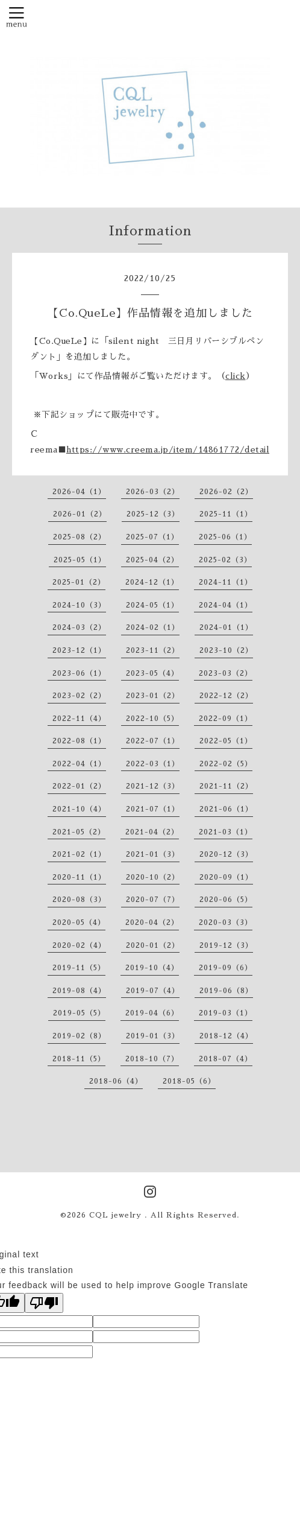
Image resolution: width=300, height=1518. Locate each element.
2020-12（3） (226, 854)
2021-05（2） (78, 832)
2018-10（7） (152, 1058)
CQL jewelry (117, 1215)
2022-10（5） (152, 718)
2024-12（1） (152, 582)
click (235, 376)
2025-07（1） (152, 537)
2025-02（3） (225, 560)
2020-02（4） (79, 945)
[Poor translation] (44, 1303)
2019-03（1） (225, 1013)
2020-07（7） (153, 899)
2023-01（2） (153, 695)
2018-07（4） (225, 1058)
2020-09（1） (226, 877)
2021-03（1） (225, 832)
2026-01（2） (80, 514)
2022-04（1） (79, 763)
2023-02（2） (79, 695)
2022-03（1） (153, 763)
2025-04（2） (152, 560)
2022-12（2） (226, 695)
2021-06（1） (226, 809)
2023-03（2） (225, 673)
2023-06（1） (79, 673)
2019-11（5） (78, 967)
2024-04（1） (225, 605)
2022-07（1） (153, 741)
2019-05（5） (79, 1013)
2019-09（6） (225, 967)
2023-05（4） (152, 673)
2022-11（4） (79, 718)
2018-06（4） (116, 1081)
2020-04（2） (152, 922)
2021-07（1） (153, 809)
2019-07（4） (153, 990)
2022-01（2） (79, 786)
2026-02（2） (226, 491)
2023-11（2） (153, 650)
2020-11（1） (79, 877)
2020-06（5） (225, 899)
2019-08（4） (79, 990)
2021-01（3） (153, 854)
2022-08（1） (79, 741)
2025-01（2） (78, 582)
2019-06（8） (226, 990)
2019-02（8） (79, 1036)
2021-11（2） (226, 786)
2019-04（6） (152, 1013)
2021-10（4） (79, 809)
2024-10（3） (79, 605)
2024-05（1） (152, 605)
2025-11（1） (225, 514)
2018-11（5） (78, 1058)
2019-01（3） (153, 1036)
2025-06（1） (225, 537)
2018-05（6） (189, 1081)
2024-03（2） (79, 627)
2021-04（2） (152, 832)
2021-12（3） (153, 786)
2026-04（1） (79, 491)
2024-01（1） (226, 627)
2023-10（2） (226, 650)
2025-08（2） (79, 537)
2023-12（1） (79, 650)
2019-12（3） (226, 945)
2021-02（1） (79, 854)
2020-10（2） (153, 877)
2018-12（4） (226, 1036)
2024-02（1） (153, 627)
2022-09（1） (225, 718)
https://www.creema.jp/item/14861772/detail (167, 449)
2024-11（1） (225, 582)
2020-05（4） (78, 922)
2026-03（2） (153, 491)
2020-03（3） (225, 922)
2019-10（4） (152, 967)
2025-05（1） (80, 560)
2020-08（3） (79, 899)
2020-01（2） (153, 945)
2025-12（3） (153, 514)
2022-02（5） (225, 763)
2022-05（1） (225, 741)
